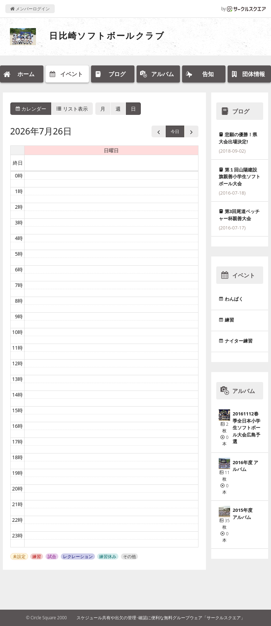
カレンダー (31, 108)
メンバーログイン (30, 9)
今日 (175, 131)
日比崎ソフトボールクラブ (107, 35)
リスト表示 (72, 108)
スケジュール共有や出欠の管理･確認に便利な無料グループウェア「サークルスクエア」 (160, 618)
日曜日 (111, 150)
